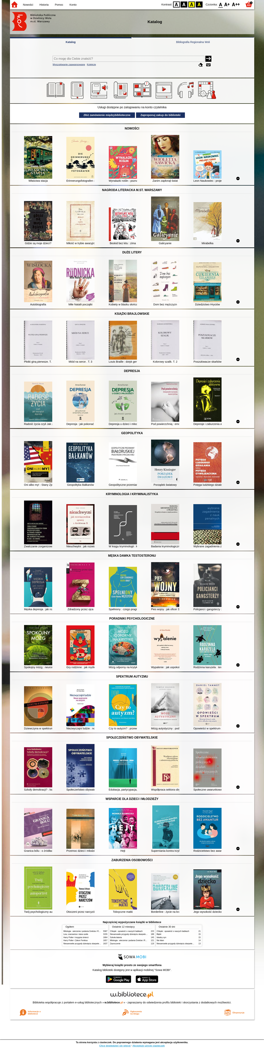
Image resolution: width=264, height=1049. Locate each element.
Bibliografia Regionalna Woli (193, 42)
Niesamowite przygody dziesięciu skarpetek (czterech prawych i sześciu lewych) (97, 944)
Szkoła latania (116, 937)
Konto (73, 4)
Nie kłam (160, 940)
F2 (236, 4)
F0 (220, 4)
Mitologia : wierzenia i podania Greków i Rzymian (84, 931)
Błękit (159, 934)
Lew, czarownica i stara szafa (76, 934)
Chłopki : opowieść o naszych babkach (126, 931)
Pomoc (59, 4)
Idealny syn (161, 937)
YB (192, 4)
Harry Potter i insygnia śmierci (76, 937)
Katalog (71, 42)
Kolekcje (91, 64)
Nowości (28, 4)
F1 (227, 4)
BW (184, 4)
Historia (44, 4)
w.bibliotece (113, 1002)
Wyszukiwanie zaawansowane (69, 64)
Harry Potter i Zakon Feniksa (76, 940)
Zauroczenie (115, 944)
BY (199, 4)
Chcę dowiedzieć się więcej (114, 1045)
